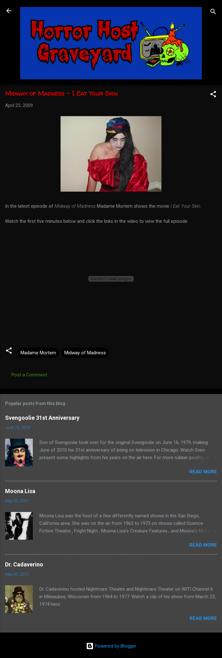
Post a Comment (29, 375)
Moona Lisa (20, 491)
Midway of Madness (85, 353)
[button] (213, 95)
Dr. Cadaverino (24, 564)
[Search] (213, 12)
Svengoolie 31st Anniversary (42, 417)
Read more (203, 472)
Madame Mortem (38, 353)
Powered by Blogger (111, 646)
